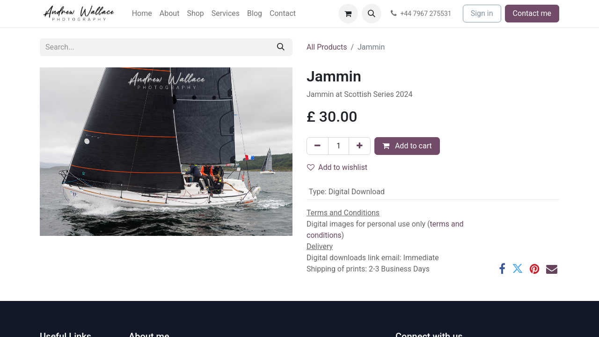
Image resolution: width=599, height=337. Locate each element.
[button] (371, 13)
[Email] (551, 268)
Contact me (532, 13)
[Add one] (360, 146)
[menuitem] (142, 13)
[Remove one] (318, 146)
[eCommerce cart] (348, 13)
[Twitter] (517, 268)
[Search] (280, 47)
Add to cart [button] (407, 145)
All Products (327, 47)
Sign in (482, 13)
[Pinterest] (535, 268)
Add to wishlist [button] (337, 167)
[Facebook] (502, 268)
